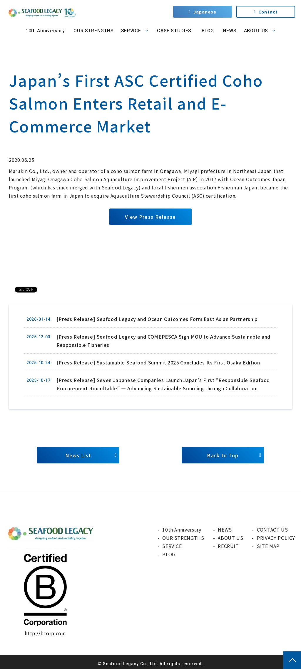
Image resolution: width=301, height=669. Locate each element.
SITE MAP (268, 545)
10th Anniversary (45, 30)
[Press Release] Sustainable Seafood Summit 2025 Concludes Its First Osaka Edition (158, 362)
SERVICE (131, 30)
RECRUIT (228, 545)
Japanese (205, 12)
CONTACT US (272, 529)
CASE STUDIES (174, 30)
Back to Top (222, 455)
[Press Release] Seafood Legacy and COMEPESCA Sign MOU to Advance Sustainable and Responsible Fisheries (163, 340)
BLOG (207, 30)
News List (78, 455)
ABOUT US (256, 30)
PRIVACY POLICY (276, 537)
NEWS (230, 30)
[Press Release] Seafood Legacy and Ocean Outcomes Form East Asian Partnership (157, 318)
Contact (268, 12)
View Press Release (150, 216)
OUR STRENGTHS (93, 30)
